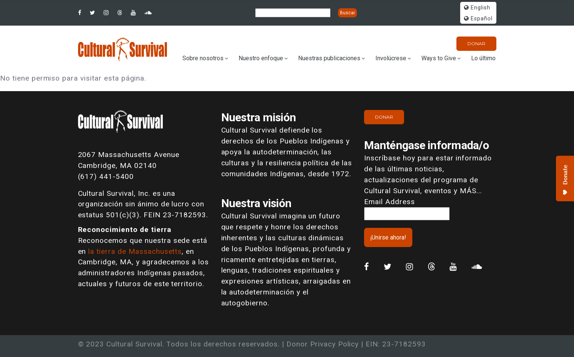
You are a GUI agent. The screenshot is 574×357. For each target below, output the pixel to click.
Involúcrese (390, 58)
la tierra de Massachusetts (135, 251)
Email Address (389, 201)
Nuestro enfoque (261, 58)
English (477, 8)
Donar (476, 43)
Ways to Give (438, 58)
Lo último (483, 58)
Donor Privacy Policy (322, 344)
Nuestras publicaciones (329, 58)
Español (478, 18)
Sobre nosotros (202, 58)
